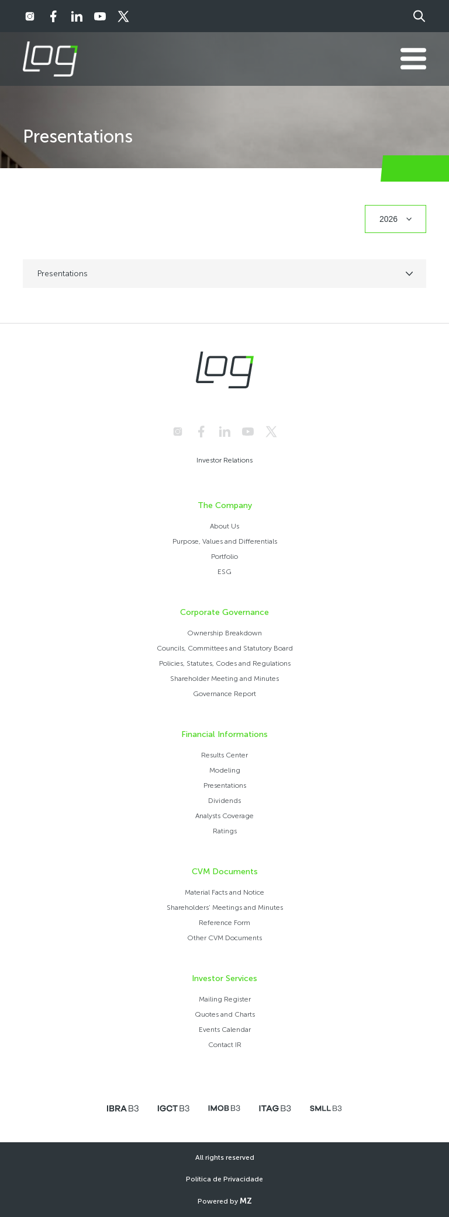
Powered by (225, 1201)
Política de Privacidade (224, 1179)
